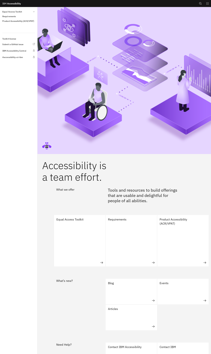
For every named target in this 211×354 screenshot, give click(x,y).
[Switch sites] (207, 3)
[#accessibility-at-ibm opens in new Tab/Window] (18, 57)
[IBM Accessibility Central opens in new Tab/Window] (18, 51)
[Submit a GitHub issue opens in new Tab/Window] (18, 44)
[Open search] (200, 3)
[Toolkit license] (18, 38)
